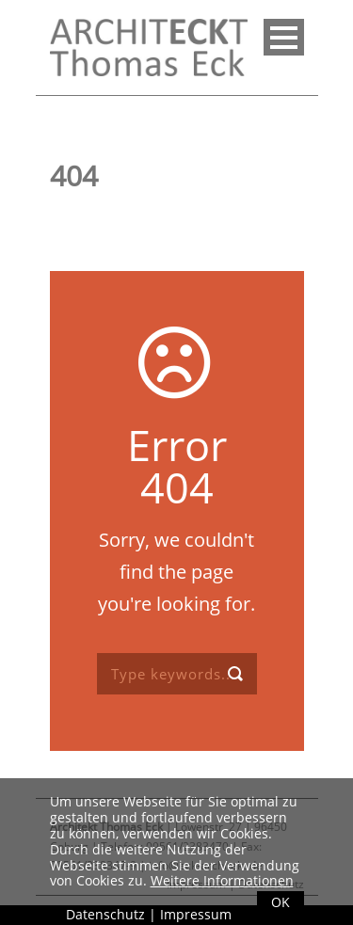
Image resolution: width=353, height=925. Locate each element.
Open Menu (284, 37)
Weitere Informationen (222, 880)
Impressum (196, 914)
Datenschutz (105, 914)
